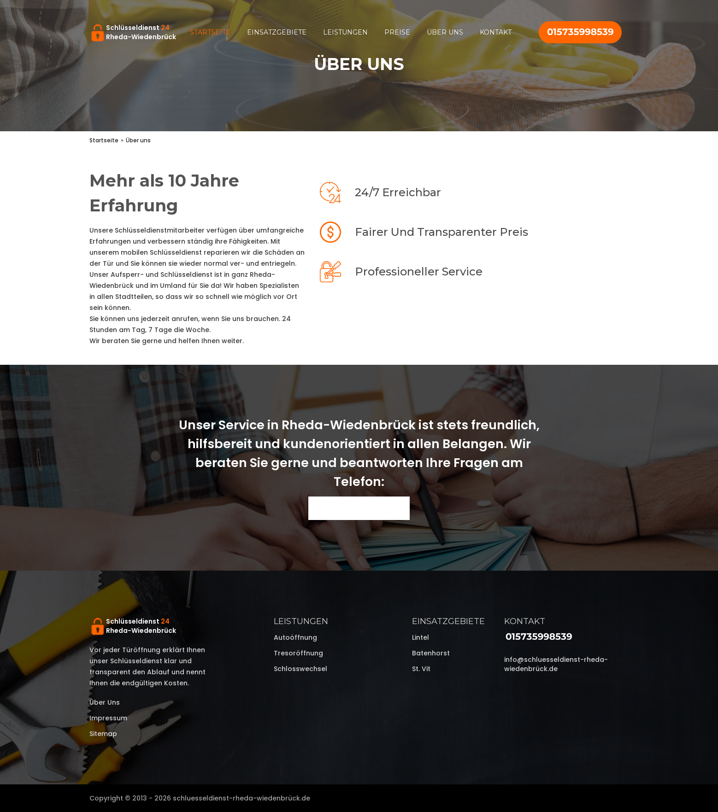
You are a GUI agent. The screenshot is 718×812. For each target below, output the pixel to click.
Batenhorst (431, 653)
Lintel (420, 637)
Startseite (210, 32)
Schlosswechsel (300, 668)
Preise (397, 32)
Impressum (108, 718)
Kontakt (496, 32)
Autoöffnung (295, 637)
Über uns (445, 32)
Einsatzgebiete (276, 32)
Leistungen (345, 32)
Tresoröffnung (298, 653)
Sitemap (103, 733)
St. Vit (421, 668)
